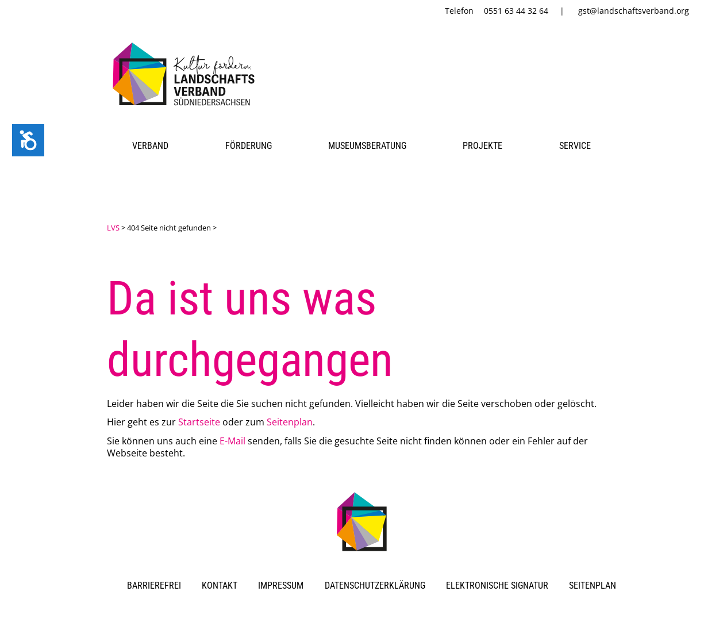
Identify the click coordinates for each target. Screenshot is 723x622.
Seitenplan (290, 422)
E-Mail (232, 441)
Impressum (280, 585)
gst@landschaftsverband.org (633, 10)
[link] (186, 107)
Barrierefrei (154, 585)
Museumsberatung (367, 145)
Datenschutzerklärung (375, 585)
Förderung (248, 145)
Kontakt (219, 585)
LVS (113, 227)
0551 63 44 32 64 (516, 10)
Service (575, 145)
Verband (150, 145)
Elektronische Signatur (497, 585)
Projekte (482, 145)
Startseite (199, 422)
